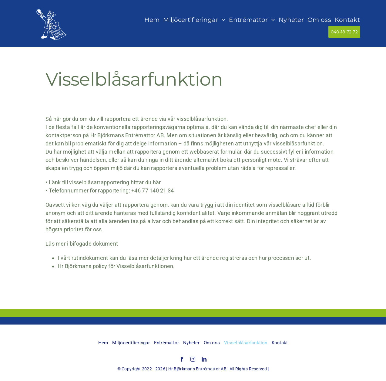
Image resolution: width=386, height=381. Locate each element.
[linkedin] (204, 359)
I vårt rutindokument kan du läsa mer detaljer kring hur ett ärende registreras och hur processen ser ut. (185, 258)
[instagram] (192, 359)
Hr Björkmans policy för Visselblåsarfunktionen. (116, 266)
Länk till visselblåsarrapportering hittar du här (105, 182)
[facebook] (182, 359)
